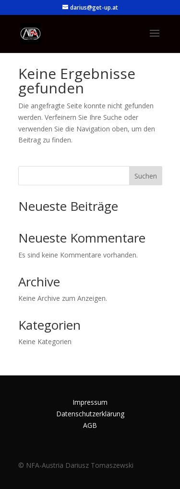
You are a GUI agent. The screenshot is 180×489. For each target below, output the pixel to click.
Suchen (145, 175)
